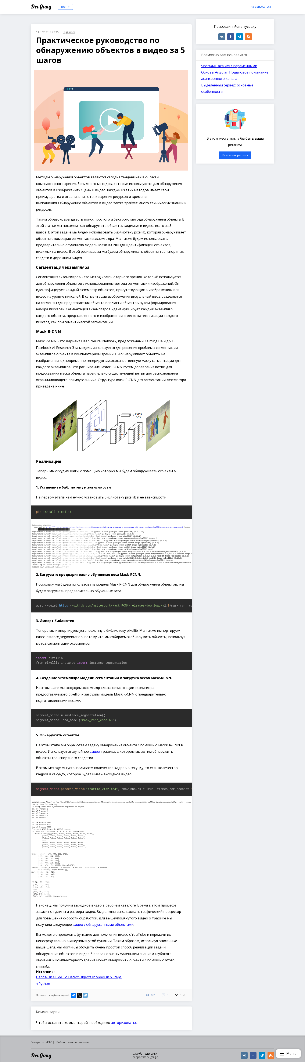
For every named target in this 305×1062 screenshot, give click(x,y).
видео (95, 751)
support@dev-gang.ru (146, 1057)
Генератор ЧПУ (41, 1042)
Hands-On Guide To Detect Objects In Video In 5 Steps (79, 977)
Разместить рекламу (235, 155)
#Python (43, 983)
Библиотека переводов (73, 1042)
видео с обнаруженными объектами (103, 924)
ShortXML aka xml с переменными (229, 66)
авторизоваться (124, 1022)
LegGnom (69, 32)
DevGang (42, 6)
